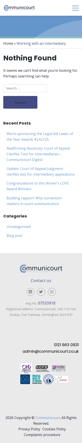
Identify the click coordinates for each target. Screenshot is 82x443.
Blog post (15, 235)
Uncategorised (19, 226)
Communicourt (47, 417)
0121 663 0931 (66, 344)
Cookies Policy (54, 429)
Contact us (41, 280)
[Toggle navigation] (75, 8)
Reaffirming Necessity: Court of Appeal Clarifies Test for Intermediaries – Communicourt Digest (38, 154)
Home (8, 43)
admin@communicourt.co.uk (51, 351)
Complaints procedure (42, 434)
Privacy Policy (29, 429)
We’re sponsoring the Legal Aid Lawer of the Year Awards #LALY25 (40, 136)
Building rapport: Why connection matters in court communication (34, 201)
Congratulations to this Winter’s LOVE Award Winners (38, 186)
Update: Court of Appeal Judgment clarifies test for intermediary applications (41, 171)
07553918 (47, 303)
